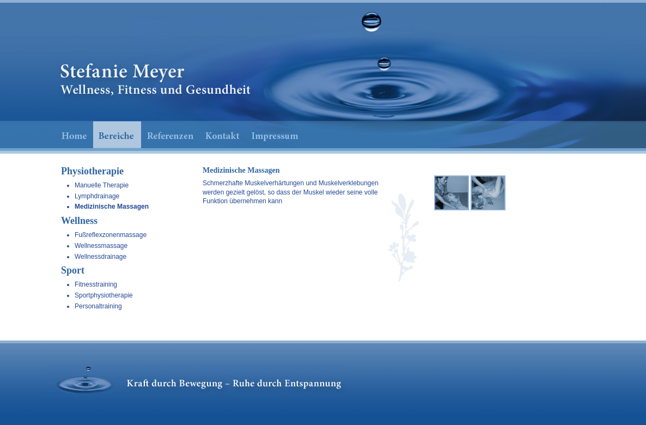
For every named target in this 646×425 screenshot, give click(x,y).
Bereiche (117, 134)
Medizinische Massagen (112, 206)
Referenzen (171, 134)
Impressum (275, 134)
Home (73, 134)
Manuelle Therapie (102, 185)
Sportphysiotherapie (104, 295)
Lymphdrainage (97, 196)
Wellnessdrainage (100, 256)
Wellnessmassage (101, 246)
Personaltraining (98, 306)
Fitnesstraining (96, 284)
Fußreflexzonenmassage (111, 235)
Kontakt (222, 134)
